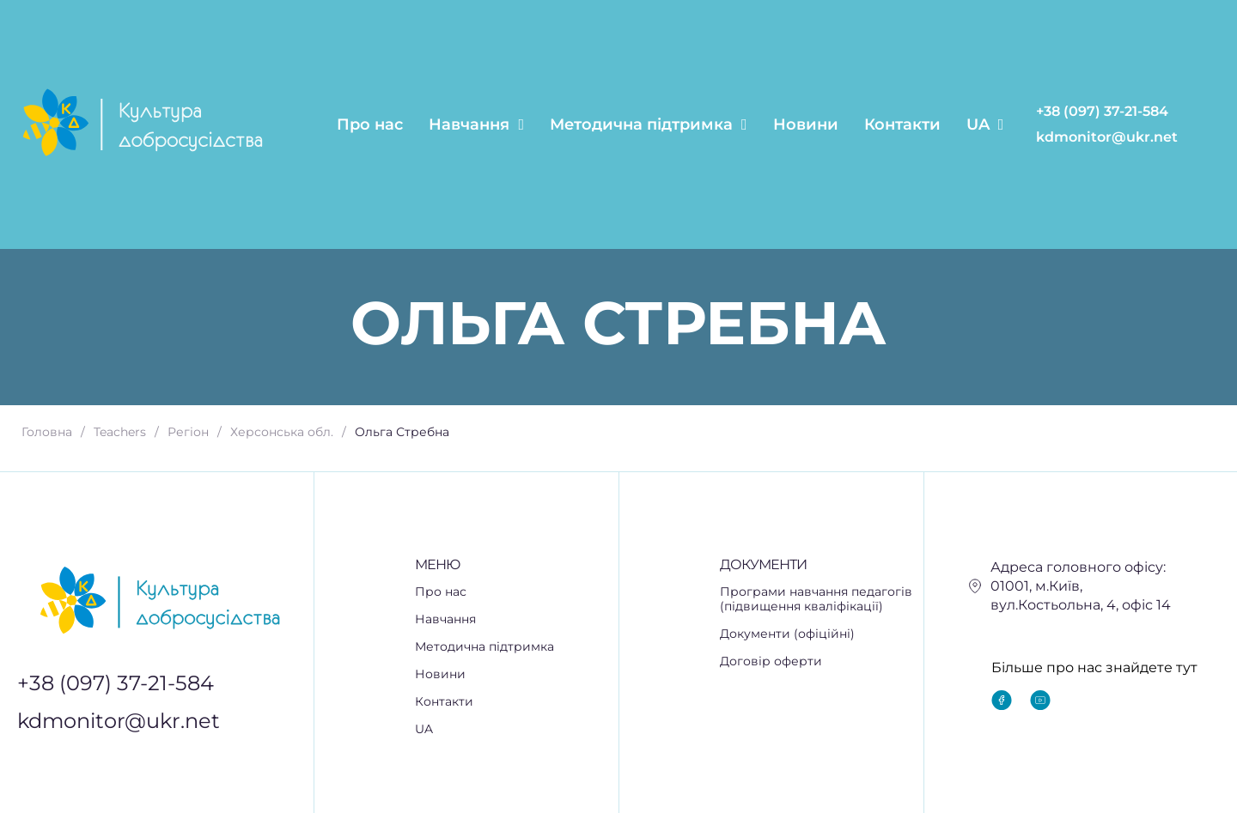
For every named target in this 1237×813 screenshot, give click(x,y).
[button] (516, 619)
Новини (805, 124)
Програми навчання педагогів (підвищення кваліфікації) (816, 599)
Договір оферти (771, 661)
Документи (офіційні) (787, 634)
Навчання (476, 124)
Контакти (902, 124)
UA (985, 124)
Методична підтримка (648, 124)
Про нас (370, 124)
